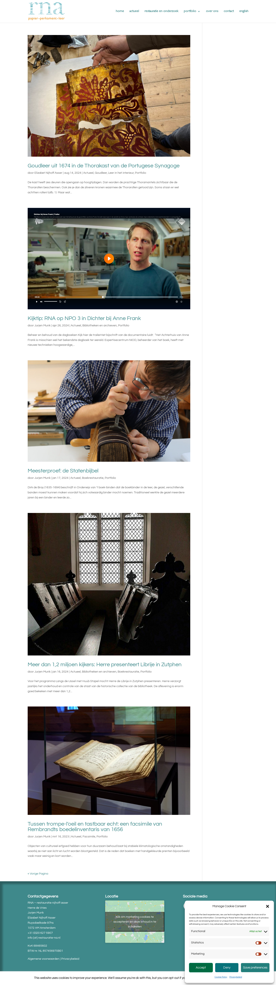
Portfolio (140, 172)
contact (229, 11)
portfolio (190, 11)
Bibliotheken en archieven (99, 325)
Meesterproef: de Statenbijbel (63, 471)
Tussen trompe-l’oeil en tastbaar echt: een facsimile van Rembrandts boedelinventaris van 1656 (95, 826)
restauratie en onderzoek (161, 11)
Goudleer (101, 172)
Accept (201, 967)
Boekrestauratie (92, 477)
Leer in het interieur (121, 172)
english (243, 11)
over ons (212, 11)
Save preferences (255, 967)
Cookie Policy (221, 977)
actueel (134, 11)
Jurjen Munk (42, 325)
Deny (226, 967)
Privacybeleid (235, 977)
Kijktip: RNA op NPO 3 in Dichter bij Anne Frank (84, 318)
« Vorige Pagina (38, 873)
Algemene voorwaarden (43, 958)
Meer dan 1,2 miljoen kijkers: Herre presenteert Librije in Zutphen (105, 664)
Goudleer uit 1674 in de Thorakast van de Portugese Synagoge (103, 165)
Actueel (88, 172)
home (120, 11)
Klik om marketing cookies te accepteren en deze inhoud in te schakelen (134, 921)
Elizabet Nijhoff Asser (48, 172)
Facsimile (89, 836)
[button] (267, 906)
